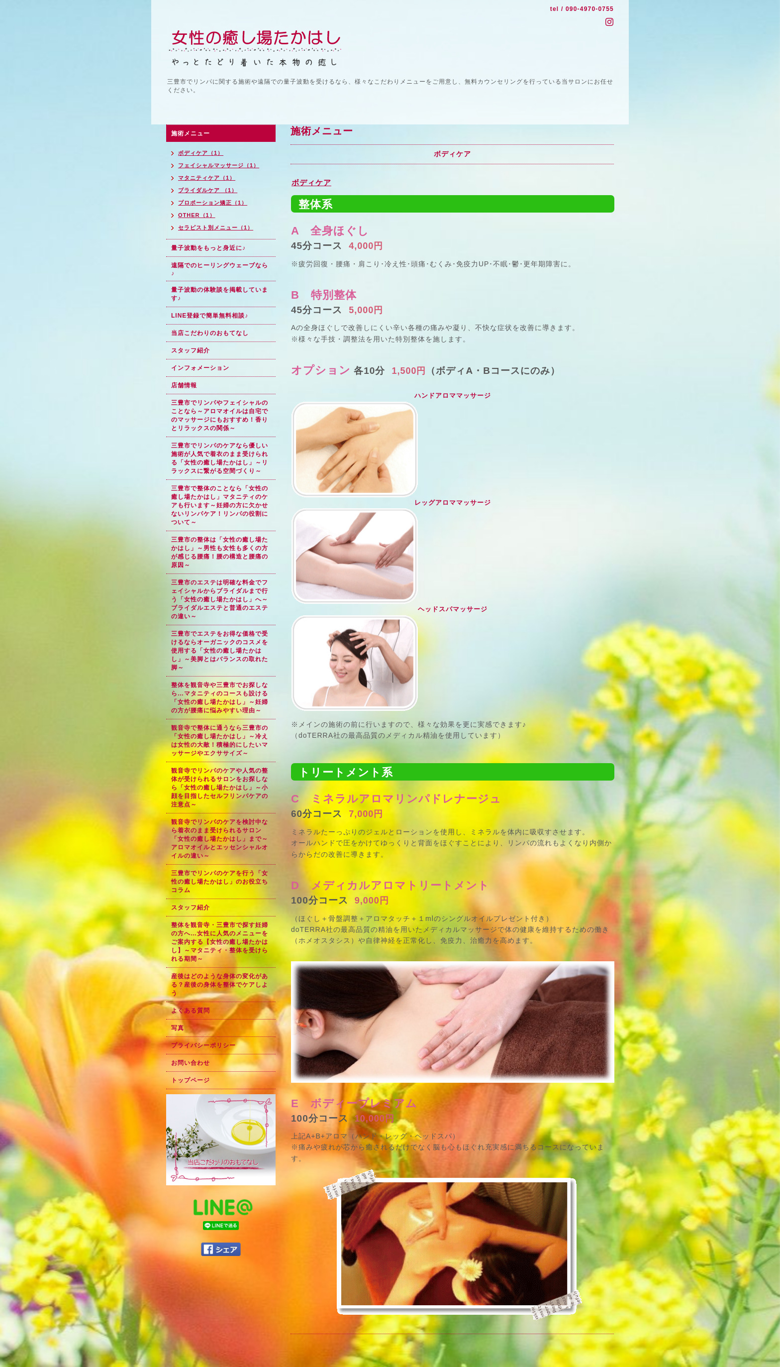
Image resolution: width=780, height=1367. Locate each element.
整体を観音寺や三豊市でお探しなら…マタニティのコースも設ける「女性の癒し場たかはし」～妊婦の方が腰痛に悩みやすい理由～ (219, 698)
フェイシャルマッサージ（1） (218, 165)
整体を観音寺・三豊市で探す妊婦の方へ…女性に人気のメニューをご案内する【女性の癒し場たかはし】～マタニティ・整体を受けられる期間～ (219, 941)
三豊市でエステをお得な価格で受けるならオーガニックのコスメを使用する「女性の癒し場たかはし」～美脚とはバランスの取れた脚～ (219, 650)
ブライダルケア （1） (207, 190)
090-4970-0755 (590, 8)
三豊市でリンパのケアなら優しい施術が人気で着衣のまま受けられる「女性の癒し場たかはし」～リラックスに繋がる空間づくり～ (219, 458)
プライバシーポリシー (203, 1045)
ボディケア (311, 182)
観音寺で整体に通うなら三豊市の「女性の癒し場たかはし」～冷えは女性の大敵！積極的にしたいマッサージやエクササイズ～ (219, 740)
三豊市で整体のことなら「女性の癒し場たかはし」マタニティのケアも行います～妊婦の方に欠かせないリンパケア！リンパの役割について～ (219, 505)
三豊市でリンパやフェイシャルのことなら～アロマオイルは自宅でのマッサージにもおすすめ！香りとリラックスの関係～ (219, 415)
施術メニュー (190, 133)
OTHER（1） (196, 215)
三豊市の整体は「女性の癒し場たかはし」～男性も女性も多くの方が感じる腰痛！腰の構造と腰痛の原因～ (219, 552)
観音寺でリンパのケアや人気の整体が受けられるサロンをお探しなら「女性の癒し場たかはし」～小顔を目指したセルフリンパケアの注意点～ (219, 787)
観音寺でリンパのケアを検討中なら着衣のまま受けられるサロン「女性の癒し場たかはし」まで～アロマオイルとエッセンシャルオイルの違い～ (219, 838)
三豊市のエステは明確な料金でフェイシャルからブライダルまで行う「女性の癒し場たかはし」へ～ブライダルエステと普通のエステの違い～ (219, 599)
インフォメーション (200, 367)
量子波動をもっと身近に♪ (208, 247)
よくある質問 (190, 1010)
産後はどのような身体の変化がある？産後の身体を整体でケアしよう (219, 985)
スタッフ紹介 (190, 350)
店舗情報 (184, 385)
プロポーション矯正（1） (212, 203)
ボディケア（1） (200, 153)
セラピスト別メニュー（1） (215, 227)
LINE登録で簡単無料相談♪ (209, 315)
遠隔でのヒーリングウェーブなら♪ (219, 269)
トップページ (190, 1080)
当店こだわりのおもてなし (210, 333)
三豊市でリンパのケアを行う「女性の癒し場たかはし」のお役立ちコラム (219, 882)
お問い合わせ (190, 1062)
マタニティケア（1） (206, 178)
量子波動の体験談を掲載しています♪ (219, 294)
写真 (177, 1028)
